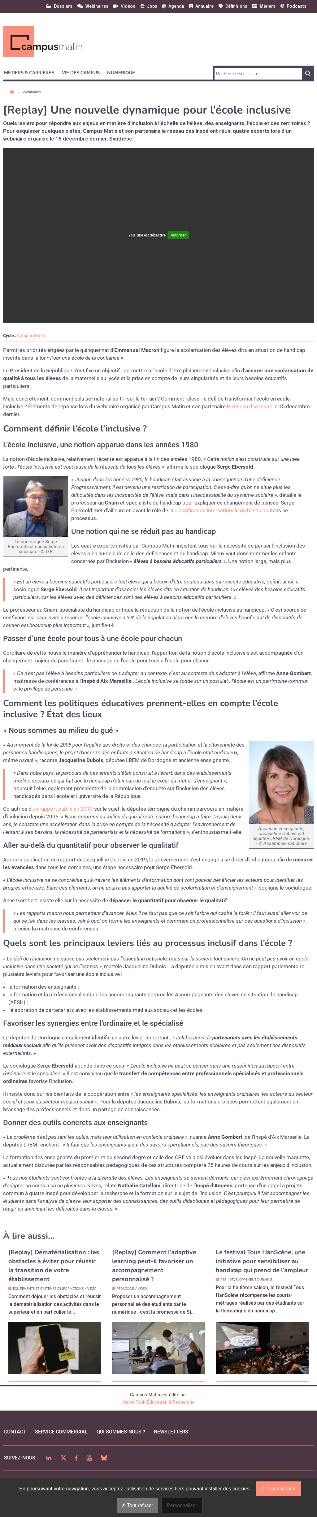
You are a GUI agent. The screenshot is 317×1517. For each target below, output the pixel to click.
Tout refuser (137, 1505)
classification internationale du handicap (221, 510)
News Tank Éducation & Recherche (158, 1402)
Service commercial (61, 1432)
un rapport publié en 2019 (63, 809)
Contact (15, 1432)
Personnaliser (182, 1505)
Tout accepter (278, 1488)
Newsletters (171, 1432)
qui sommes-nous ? (121, 1432)
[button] (32, 72)
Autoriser (178, 235)
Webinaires (31, 91)
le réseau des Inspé (249, 406)
